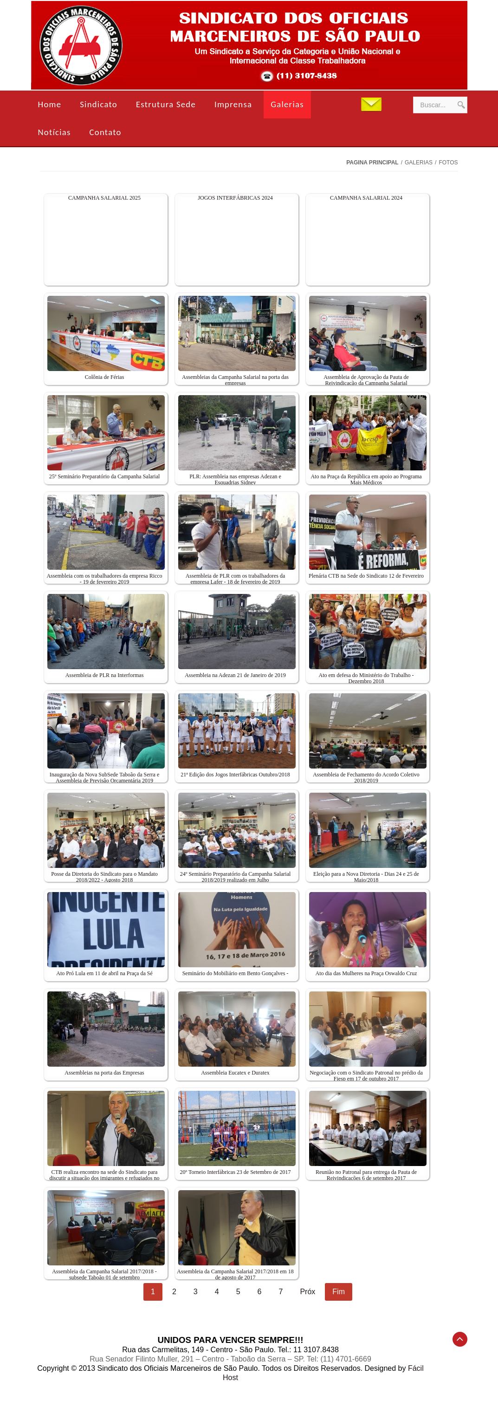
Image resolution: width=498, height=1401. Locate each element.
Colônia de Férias (104, 377)
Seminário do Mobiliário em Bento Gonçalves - (235, 973)
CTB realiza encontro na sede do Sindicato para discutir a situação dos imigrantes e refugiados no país (105, 1178)
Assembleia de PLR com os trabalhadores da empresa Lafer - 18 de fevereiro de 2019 (235, 579)
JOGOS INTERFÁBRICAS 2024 (235, 198)
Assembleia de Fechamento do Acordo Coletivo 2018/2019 (366, 777)
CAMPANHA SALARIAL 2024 (366, 198)
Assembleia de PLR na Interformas (104, 675)
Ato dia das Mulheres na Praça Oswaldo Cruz (366, 973)
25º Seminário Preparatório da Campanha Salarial (104, 476)
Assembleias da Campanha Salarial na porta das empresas (235, 380)
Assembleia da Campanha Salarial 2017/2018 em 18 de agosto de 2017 (235, 1274)
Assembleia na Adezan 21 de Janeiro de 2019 (235, 675)
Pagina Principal (372, 162)
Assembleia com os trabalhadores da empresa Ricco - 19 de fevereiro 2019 (104, 579)
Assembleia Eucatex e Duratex (235, 1072)
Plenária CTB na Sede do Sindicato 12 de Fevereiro (366, 576)
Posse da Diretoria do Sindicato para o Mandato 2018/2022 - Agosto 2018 (104, 877)
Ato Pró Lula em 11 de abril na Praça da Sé (104, 973)
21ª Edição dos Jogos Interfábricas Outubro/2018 (235, 774)
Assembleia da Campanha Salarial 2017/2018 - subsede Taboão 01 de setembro (104, 1274)
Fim (338, 1292)
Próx (307, 1292)
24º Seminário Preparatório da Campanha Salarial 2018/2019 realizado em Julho (235, 877)
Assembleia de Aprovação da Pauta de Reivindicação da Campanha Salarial (366, 380)
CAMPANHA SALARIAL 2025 (104, 198)
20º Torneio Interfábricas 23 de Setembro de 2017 (235, 1172)
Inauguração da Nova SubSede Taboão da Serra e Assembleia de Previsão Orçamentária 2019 (105, 777)
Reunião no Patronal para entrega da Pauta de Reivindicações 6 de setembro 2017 (366, 1175)
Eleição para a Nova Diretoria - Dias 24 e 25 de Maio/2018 (366, 877)
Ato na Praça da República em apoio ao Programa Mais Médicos (365, 479)
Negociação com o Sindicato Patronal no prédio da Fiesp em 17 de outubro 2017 (366, 1075)
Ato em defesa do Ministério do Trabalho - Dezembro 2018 (366, 678)
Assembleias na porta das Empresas (104, 1072)
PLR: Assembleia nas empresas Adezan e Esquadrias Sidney (235, 479)
